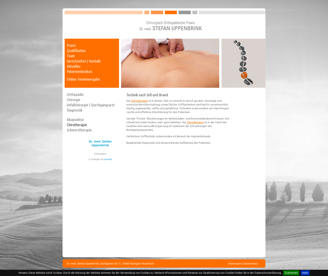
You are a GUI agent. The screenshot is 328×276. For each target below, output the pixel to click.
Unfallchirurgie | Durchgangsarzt (91, 105)
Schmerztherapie (79, 130)
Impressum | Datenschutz (243, 263)
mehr (305, 272)
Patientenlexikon (79, 71)
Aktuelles (74, 66)
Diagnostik (74, 110)
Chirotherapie (77, 124)
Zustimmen (291, 272)
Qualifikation (76, 50)
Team (71, 55)
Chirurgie (73, 99)
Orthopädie (75, 94)
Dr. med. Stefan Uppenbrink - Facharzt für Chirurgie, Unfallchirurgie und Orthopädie (165, 23)
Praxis (71, 45)
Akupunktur (75, 119)
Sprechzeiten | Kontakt (84, 61)
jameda (108, 159)
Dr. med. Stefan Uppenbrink (100, 143)
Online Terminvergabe (83, 79)
